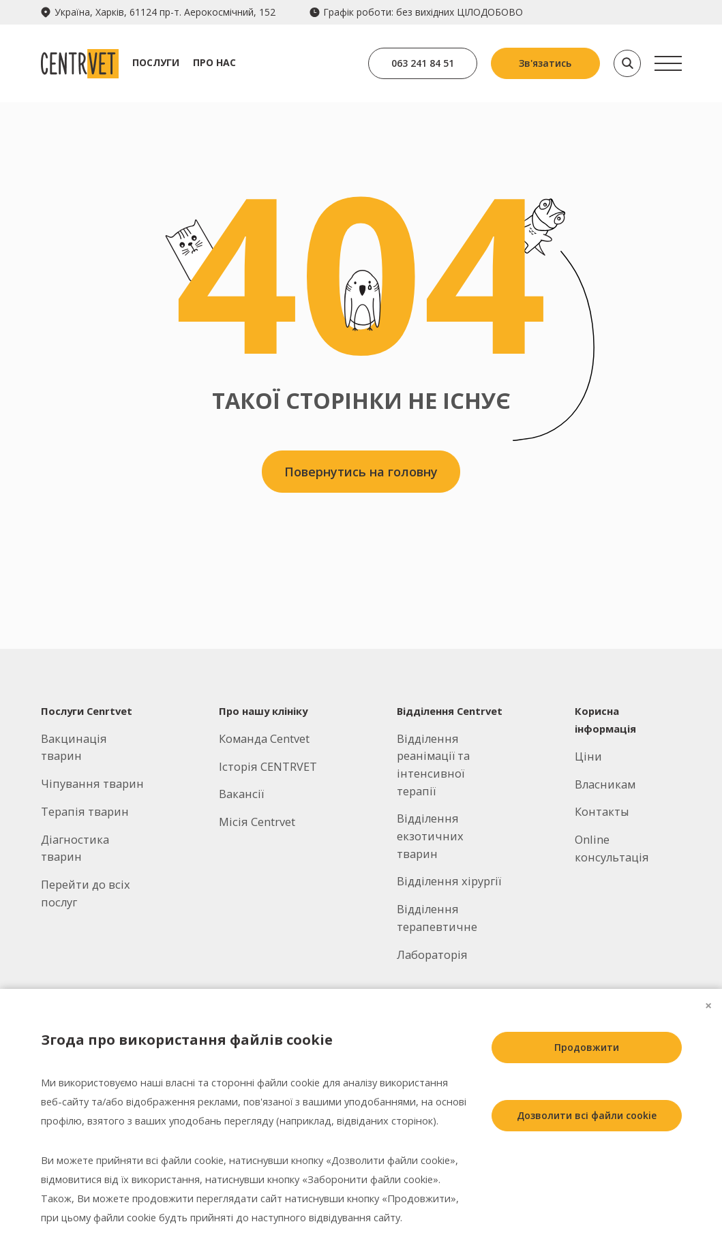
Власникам (605, 784)
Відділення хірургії (449, 881)
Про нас (214, 62)
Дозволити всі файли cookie (587, 1115)
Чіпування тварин (92, 783)
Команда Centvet (264, 738)
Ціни (588, 756)
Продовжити (586, 1047)
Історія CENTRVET (268, 766)
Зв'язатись (545, 63)
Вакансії (241, 793)
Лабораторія (432, 954)
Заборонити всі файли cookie (586, 1184)
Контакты (602, 811)
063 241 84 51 (422, 63)
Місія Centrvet (257, 821)
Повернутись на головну (361, 471)
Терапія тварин (85, 811)
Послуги (155, 62)
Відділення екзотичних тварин (430, 835)
